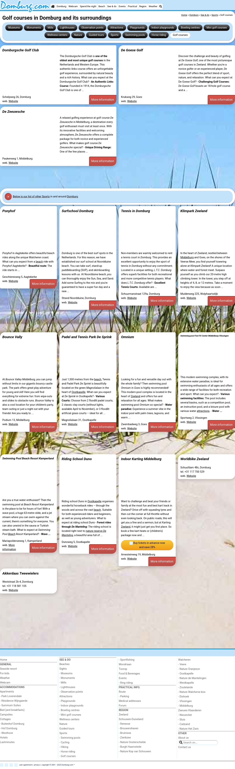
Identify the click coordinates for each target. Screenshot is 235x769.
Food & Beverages (129, 673)
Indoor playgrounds (162, 27)
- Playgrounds (67, 701)
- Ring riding (126, 682)
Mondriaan (125, 664)
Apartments (7, 691)
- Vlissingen (185, 701)
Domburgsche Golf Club (20, 50)
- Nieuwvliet (185, 715)
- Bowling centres (69, 710)
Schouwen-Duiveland (131, 719)
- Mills (62, 682)
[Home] (52, 6)
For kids (4, 673)
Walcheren (184, 659)
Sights (63, 668)
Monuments (34, 27)
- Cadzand (184, 724)
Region (143, 6)
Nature (78, 35)
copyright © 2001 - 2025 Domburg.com (57, 765)
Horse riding (159, 35)
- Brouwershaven (128, 728)
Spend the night (88, 6)
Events (122, 6)
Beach (102, 6)
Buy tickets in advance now (147, 545)
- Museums (66, 673)
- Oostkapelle (186, 673)
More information (102, 99)
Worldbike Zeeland (194, 459)
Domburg (61, 6)
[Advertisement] (110, 176)
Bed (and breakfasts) (12, 710)
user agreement (25, 765)
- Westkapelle (186, 682)
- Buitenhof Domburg (12, 723)
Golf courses (180, 35)
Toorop (123, 669)
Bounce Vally (12, 337)
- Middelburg (185, 705)
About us (183, 737)
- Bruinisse (125, 733)
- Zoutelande (185, 687)
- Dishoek (183, 696)
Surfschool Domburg (77, 211)
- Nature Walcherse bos (191, 692)
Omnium (127, 337)
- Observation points (71, 691)
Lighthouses (67, 27)
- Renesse (124, 723)
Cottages (5, 719)
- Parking (124, 696)
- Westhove (6, 733)
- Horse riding (67, 751)
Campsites (6, 714)
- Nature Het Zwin (188, 728)
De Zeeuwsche (13, 111)
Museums (14, 27)
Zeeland (135, 396)
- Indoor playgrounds (71, 705)
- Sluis (181, 719)
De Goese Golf (132, 50)
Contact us (184, 747)
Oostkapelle (79, 392)
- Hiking (63, 747)
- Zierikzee (125, 737)
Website (13, 101)
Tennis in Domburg (135, 211)
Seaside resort (8, 668)
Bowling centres (190, 27)
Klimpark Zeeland (193, 211)
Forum (122, 705)
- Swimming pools (69, 737)
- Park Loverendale (11, 696)
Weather (153, 6)
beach (39, 261)
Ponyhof (8, 211)
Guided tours (96, 35)
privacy (37, 765)
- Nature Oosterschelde (132, 742)
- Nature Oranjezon (189, 669)
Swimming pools (135, 35)
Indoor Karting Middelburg (141, 459)
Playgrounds (137, 27)
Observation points (92, 27)
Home (3, 659)
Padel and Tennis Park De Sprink (87, 337)
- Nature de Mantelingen (192, 678)
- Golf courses (67, 756)
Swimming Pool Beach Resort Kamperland (28, 458)
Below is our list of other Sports (31, 196)
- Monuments (67, 678)
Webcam (73, 6)
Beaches (64, 664)
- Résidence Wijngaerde (13, 700)
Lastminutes (7, 742)
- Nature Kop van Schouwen (135, 751)
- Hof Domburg (8, 728)
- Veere (182, 664)
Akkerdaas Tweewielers (20, 573)
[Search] (161, 6)
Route (122, 691)
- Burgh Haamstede (130, 746)
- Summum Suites (10, 705)
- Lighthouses (67, 687)
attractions (203, 411)
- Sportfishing (126, 659)
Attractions (116, 27)
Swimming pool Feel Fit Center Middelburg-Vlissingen (204, 336)
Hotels (4, 737)
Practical (132, 6)
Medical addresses (130, 701)
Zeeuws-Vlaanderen (189, 710)
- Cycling (64, 742)
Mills (50, 27)
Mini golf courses (217, 27)
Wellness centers (57, 35)
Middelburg (187, 257)
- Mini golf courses (70, 714)
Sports (114, 35)
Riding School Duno (77, 459)
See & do (111, 6)
